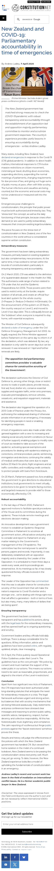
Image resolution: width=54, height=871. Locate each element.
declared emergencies (12, 157)
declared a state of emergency (17, 327)
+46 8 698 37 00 (41, 842)
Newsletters (34, 2)
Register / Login (26, 849)
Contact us (16, 849)
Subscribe (46, 2)
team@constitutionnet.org (31, 844)
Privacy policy (6, 849)
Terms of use (40, 847)
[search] (31, 19)
